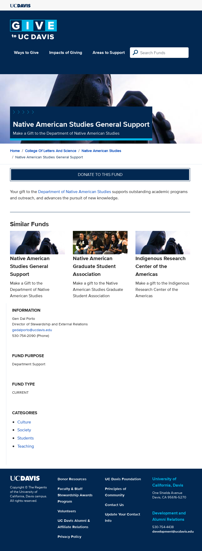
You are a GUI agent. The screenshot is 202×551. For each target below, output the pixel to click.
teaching (25, 446)
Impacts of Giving (65, 52)
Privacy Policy (69, 536)
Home (15, 150)
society (24, 430)
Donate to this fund (100, 174)
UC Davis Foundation (123, 479)
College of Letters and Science (50, 150)
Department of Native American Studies (74, 192)
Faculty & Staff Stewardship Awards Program (75, 495)
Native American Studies (101, 150)
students (25, 438)
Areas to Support (109, 52)
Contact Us (114, 504)
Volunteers (67, 511)
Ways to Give (26, 52)
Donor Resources (72, 479)
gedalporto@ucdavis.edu (32, 329)
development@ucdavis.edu (173, 531)
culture (24, 422)
